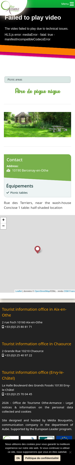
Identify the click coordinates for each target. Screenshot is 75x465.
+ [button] (3, 220)
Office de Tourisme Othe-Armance (37, 403)
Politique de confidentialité (42, 458)
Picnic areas (15, 79)
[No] (70, 452)
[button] (65, 4)
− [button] (3, 226)
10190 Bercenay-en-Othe (29, 170)
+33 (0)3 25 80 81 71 (18, 327)
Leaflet (18, 291)
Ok (18, 458)
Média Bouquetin (60, 420)
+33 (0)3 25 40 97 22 (18, 355)
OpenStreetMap (42, 291)
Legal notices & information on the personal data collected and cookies (37, 407)
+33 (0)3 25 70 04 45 (18, 394)
